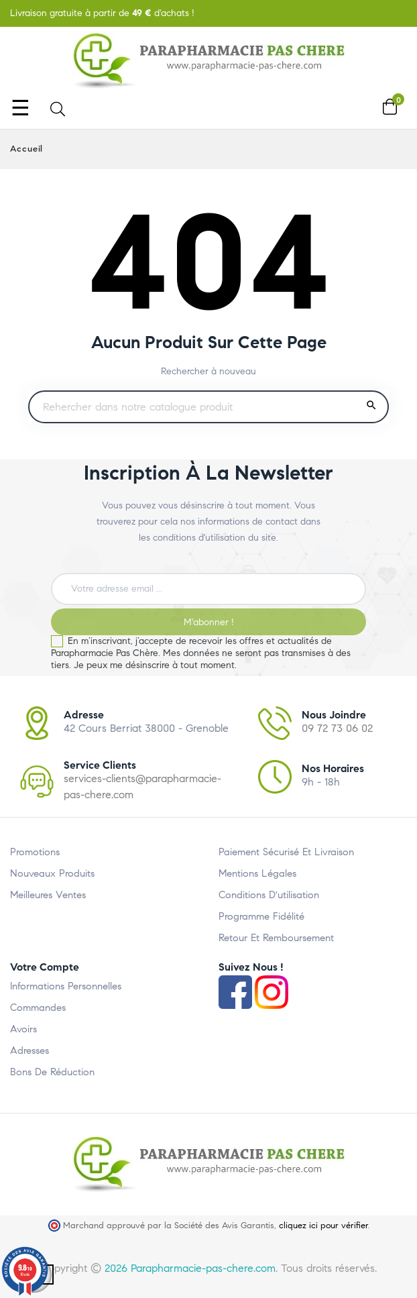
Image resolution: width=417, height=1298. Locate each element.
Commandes (38, 1008)
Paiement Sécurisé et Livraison (286, 852)
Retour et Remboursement (276, 938)
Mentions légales (257, 873)
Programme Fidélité (261, 916)
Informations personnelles (65, 986)
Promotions (35, 852)
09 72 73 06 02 (337, 728)
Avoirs (23, 1029)
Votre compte (44, 967)
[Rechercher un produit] (208, 407)
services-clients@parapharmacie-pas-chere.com (142, 786)
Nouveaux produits (52, 873)
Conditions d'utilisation (269, 895)
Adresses (29, 1050)
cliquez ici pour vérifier (323, 1225)
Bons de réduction (52, 1072)
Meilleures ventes (48, 895)
